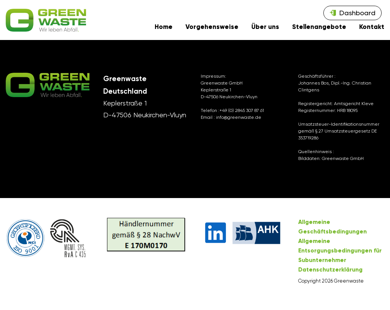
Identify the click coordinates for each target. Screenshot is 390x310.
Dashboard (357, 13)
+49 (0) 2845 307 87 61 (241, 117)
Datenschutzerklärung (330, 276)
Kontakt (371, 31)
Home (164, 31)
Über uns (265, 31)
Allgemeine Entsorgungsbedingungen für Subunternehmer (340, 257)
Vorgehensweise (211, 31)
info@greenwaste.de (238, 124)
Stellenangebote (319, 31)
